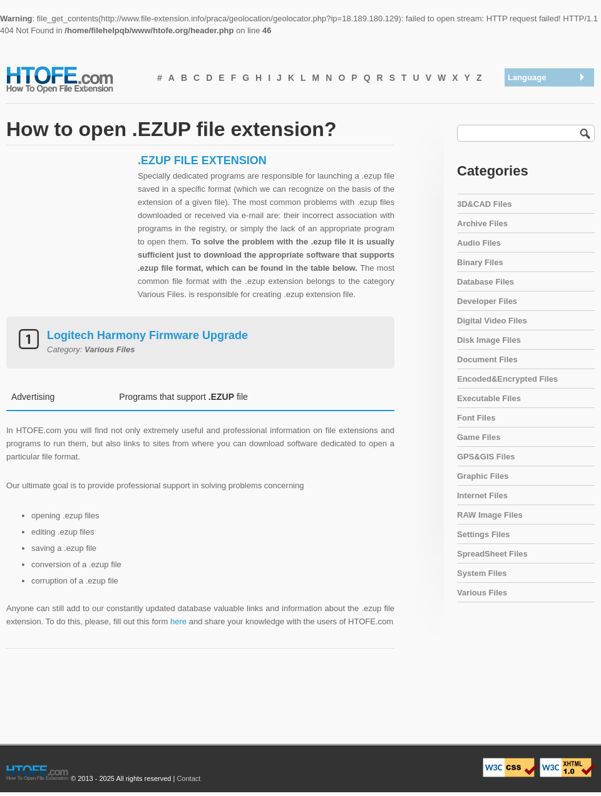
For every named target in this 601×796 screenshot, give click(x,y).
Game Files (478, 437)
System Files (482, 573)
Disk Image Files (489, 340)
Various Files (482, 592)
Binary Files (480, 262)
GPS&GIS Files (486, 456)
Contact (188, 778)
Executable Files (489, 398)
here (178, 621)
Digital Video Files (492, 320)
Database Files (485, 281)
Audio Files (479, 243)
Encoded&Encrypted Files (507, 379)
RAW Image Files (490, 515)
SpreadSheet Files (492, 553)
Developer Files (487, 301)
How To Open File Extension (73, 79)
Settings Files (483, 534)
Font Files (476, 417)
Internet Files (482, 495)
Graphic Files (482, 476)
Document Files (487, 359)
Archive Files (482, 223)
